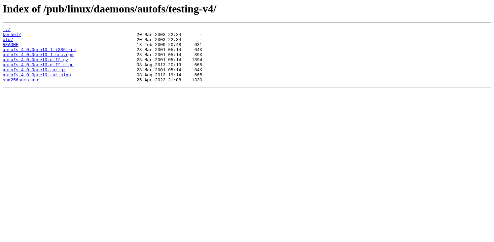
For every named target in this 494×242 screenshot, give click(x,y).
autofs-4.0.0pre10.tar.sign (37, 85)
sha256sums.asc (21, 91)
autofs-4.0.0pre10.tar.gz (34, 79)
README (11, 48)
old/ (8, 42)
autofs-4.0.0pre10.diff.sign (38, 73)
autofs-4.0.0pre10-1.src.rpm (38, 60)
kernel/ (12, 36)
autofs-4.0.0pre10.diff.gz (35, 67)
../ (6, 30)
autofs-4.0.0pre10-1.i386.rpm (39, 54)
